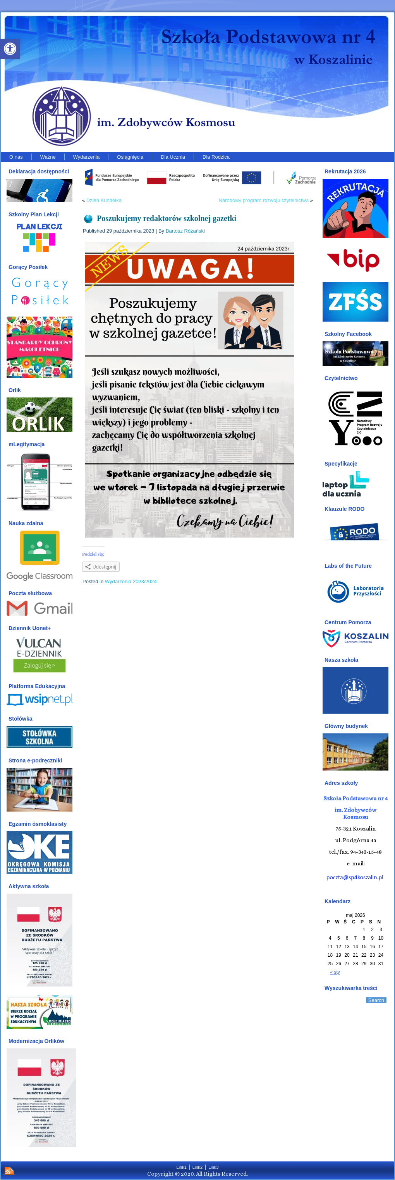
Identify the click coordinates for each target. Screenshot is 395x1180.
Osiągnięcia (130, 157)
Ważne (48, 157)
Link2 (197, 1167)
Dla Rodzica (216, 157)
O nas (16, 157)
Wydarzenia (86, 157)
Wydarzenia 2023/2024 (131, 581)
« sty (335, 972)
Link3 (213, 1167)
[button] (10, 49)
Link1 (182, 1167)
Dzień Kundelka (104, 200)
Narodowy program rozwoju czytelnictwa (264, 200)
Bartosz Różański (185, 231)
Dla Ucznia (173, 157)
